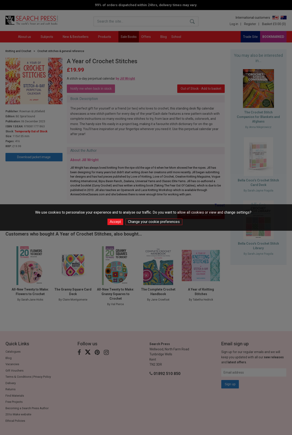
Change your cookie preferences (154, 222)
